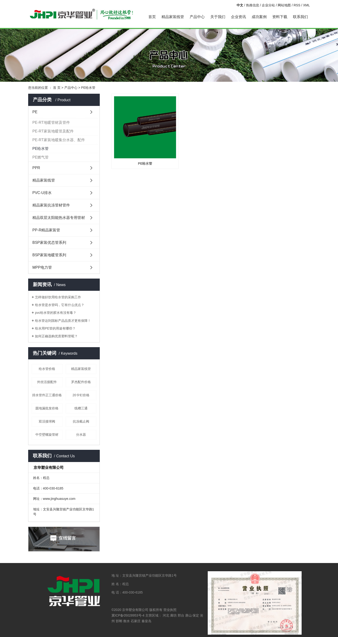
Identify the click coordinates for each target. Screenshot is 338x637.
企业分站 (268, 5)
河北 (166, 615)
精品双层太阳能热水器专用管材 (58, 218)
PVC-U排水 (42, 193)
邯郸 (119, 621)
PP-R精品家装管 (46, 230)
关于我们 (217, 17)
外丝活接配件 (47, 382)
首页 (152, 17)
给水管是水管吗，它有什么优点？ (59, 305)
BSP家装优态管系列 (49, 243)
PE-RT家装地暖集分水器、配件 (58, 140)
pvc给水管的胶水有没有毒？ (55, 313)
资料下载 (279, 17)
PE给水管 (88, 87)
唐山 (188, 615)
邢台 (181, 615)
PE (34, 112)
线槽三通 (81, 408)
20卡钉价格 (81, 395)
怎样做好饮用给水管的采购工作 (58, 297)
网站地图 (284, 5)
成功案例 (259, 17)
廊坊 (173, 615)
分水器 (81, 434)
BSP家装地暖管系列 (49, 255)
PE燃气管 (40, 157)
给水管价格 (47, 369)
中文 (240, 5)
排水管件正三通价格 (47, 395)
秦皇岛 (146, 621)
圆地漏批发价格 (46, 408)
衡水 (126, 621)
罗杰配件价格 (81, 382)
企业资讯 (238, 17)
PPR (36, 168)
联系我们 (300, 17)
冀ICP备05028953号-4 (127, 615)
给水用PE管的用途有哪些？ (55, 328)
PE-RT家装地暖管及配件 (53, 131)
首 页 (57, 87)
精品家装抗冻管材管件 (51, 205)
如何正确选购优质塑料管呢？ (56, 336)
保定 (195, 615)
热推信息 (252, 5)
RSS (297, 5)
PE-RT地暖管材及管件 (51, 122)
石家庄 (136, 621)
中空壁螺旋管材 (46, 434)
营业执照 (170, 610)
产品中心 (197, 17)
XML (306, 5)
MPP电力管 (42, 267)
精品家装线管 (172, 17)
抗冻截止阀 (81, 421)
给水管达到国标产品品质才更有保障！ (63, 320)
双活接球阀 (47, 421)
